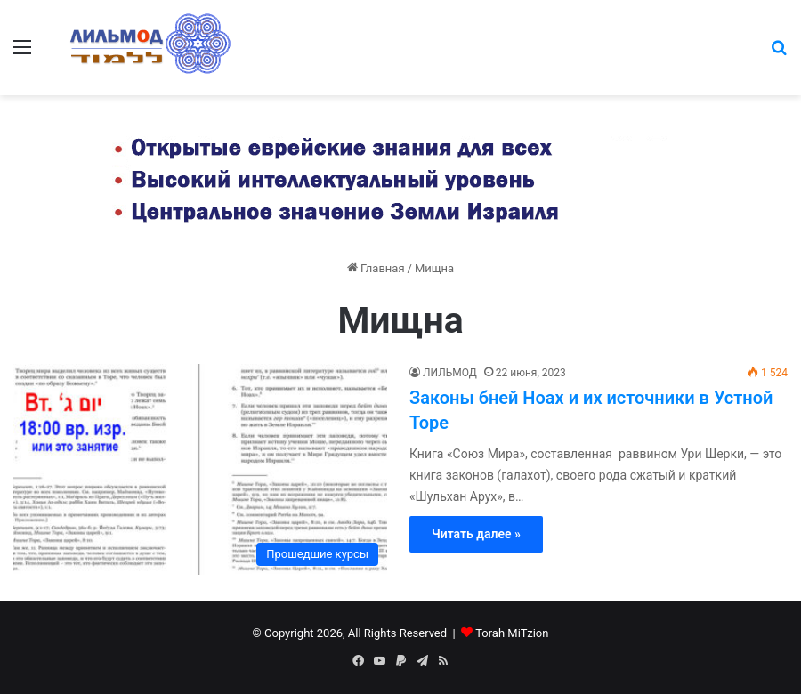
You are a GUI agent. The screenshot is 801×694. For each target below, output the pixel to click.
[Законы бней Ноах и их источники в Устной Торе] (200, 469)
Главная (376, 268)
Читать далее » (476, 534)
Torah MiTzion (511, 633)
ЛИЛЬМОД (450, 373)
